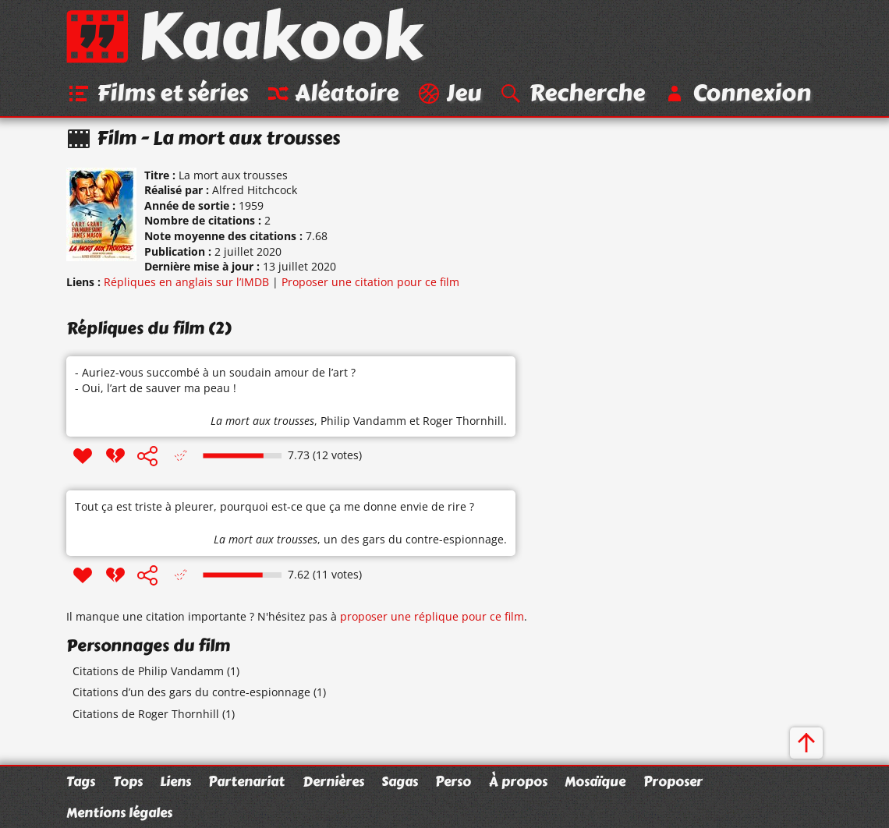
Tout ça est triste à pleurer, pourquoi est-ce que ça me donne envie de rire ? (274, 506)
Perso (453, 781)
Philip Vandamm (363, 420)
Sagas (399, 781)
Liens (175, 781)
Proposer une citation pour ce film (370, 281)
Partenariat (246, 781)
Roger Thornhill (463, 420)
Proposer (673, 781)
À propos (518, 781)
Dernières (333, 781)
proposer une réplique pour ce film (432, 616)
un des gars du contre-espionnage (414, 539)
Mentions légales (119, 812)
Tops (128, 781)
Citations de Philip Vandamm (148, 670)
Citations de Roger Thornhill (146, 713)
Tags (80, 781)
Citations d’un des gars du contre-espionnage (191, 692)
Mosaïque (595, 781)
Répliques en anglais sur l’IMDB (186, 281)
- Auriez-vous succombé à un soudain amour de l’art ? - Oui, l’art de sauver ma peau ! (215, 380)
